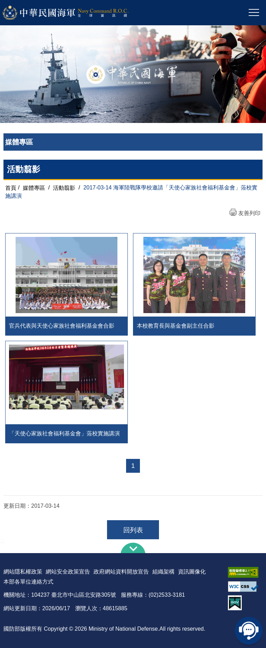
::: (2, 540)
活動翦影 (64, 187)
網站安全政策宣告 (68, 572)
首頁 (10, 187)
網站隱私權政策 (22, 572)
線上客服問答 (249, 631)
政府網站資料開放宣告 (121, 572)
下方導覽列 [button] (133, 548)
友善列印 (249, 213)
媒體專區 (34, 187)
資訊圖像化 (192, 572)
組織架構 (163, 572)
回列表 (133, 530)
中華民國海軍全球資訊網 (74, 13)
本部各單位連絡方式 (28, 582)
